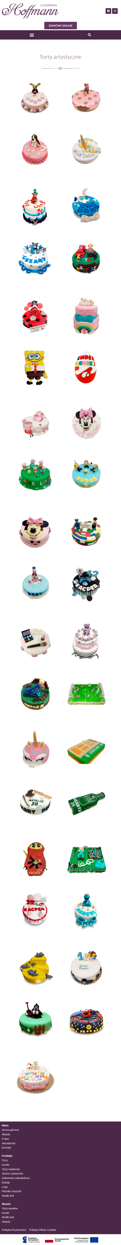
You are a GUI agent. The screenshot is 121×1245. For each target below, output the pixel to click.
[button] (31, 34)
